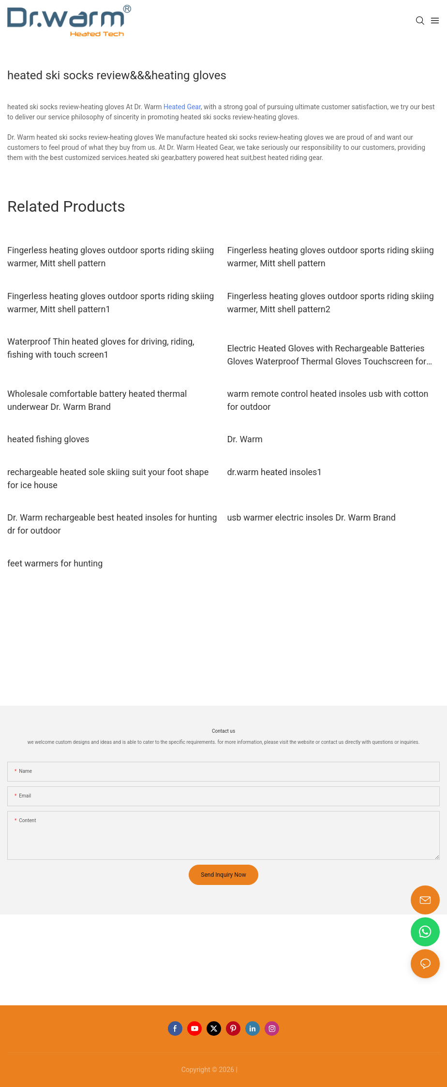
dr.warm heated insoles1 (274, 472)
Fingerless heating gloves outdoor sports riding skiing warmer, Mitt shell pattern (110, 256)
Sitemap (252, 1069)
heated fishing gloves (48, 439)
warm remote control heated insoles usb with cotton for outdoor (327, 400)
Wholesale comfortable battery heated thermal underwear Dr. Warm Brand (97, 400)
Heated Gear (182, 107)
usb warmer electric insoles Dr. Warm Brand (311, 517)
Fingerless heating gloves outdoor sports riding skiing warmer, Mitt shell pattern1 (110, 302)
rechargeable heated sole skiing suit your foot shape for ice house (108, 478)
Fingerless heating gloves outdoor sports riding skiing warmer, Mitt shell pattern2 (330, 302)
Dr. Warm (244, 439)
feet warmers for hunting (55, 563)
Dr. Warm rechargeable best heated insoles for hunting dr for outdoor (112, 524)
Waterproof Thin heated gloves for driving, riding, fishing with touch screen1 (100, 348)
